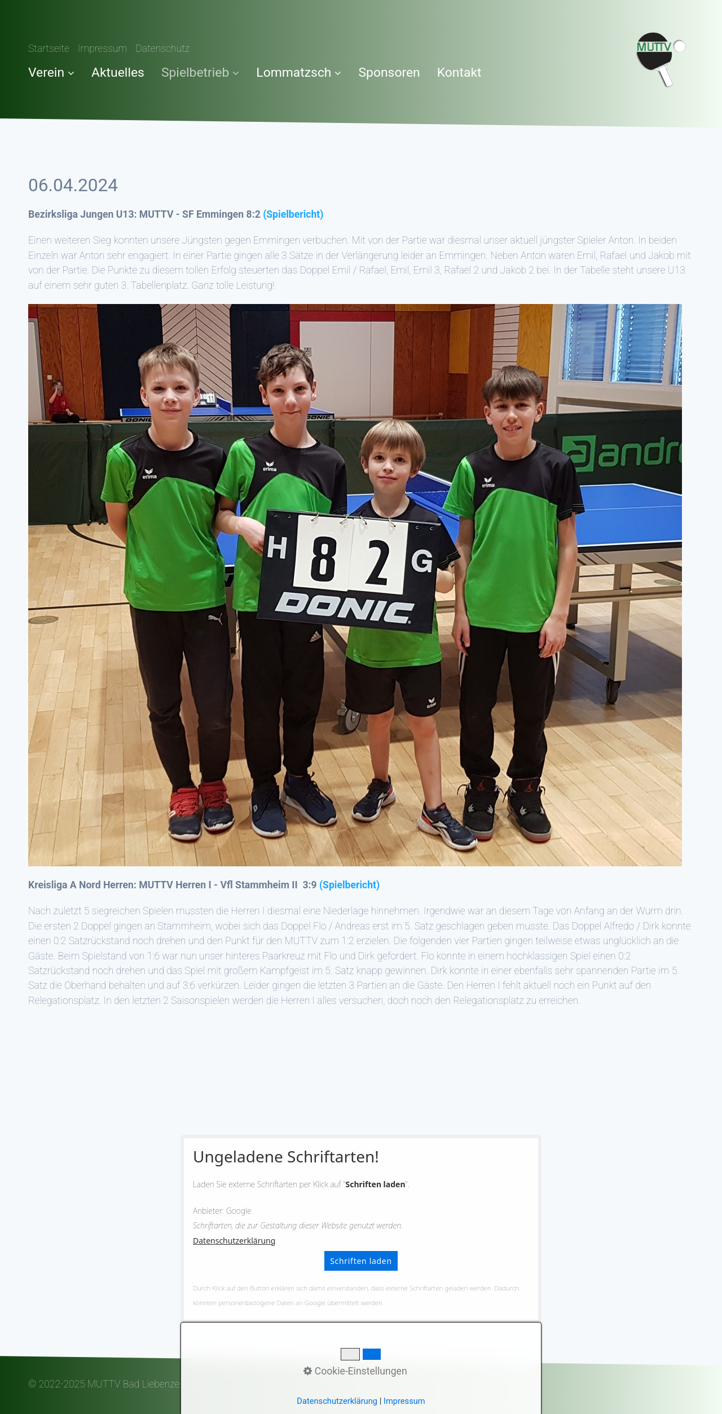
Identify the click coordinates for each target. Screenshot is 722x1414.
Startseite (48, 48)
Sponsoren (389, 72)
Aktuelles (117, 72)
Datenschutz (162, 48)
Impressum (102, 48)
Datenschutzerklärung (234, 1240)
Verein (51, 72)
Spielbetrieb (200, 72)
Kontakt (459, 72)
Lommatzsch (298, 72)
